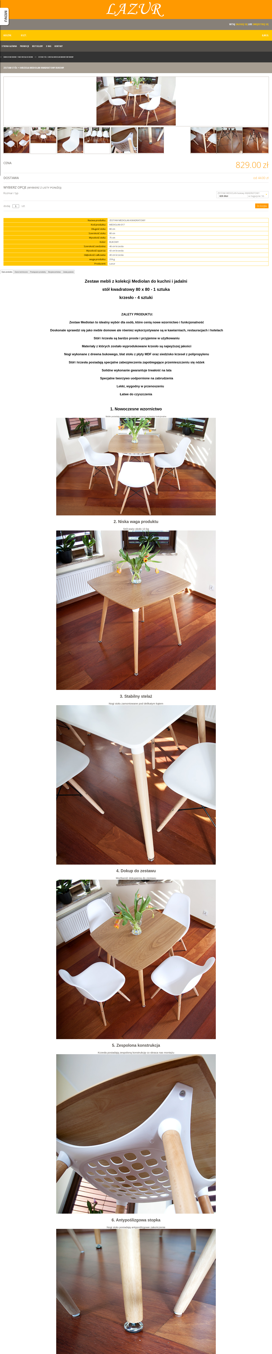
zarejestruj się (260, 24)
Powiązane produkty (38, 272)
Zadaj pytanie (68, 272)
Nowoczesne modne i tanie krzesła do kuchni (18, 57)
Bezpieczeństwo (54, 272)
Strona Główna (9, 46)
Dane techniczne (21, 272)
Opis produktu (7, 272)
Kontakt (58, 46)
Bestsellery (37, 46)
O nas (48, 46)
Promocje (24, 46)
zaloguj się (242, 24)
